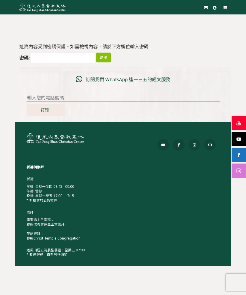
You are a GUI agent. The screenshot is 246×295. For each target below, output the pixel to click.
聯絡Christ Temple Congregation (53, 238)
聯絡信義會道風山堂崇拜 (46, 224)
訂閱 (45, 110)
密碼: (57, 58)
